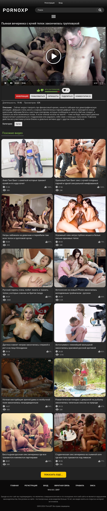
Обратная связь (62, 485)
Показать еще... (53, 474)
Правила (80, 485)
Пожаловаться (38, 96)
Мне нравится (38, 90)
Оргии (18, 124)
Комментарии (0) (83, 96)
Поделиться (67, 96)
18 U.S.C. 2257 (54, 490)
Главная (14, 485)
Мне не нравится (42, 90)
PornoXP (49, 506)
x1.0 (95, 83)
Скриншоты (53, 96)
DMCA (92, 485)
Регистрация (50, 3)
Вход (60, 3)
